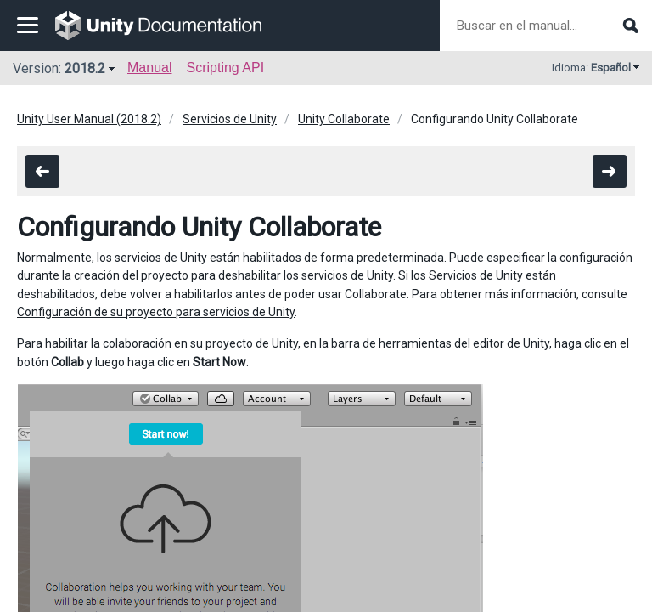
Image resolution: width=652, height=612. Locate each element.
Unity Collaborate (344, 119)
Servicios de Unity (230, 119)
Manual (149, 67)
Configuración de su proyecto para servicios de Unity (156, 312)
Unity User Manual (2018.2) (89, 119)
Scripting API (225, 67)
